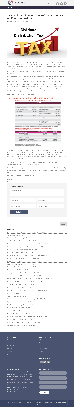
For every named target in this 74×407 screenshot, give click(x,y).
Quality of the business (13, 293)
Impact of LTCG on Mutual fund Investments (19, 281)
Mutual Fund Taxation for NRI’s (16, 252)
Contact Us (10, 354)
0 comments (33, 21)
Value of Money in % (13, 296)
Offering (9, 348)
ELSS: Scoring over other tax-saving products (20, 313)
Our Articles (42, 343)
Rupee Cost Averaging (13, 307)
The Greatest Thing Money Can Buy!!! (17, 241)
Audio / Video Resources (46, 346)
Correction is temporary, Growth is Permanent (20, 247)
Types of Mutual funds (13, 310)
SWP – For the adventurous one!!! (16, 264)
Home (9, 340)
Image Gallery (43, 348)
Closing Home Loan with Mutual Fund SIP (19, 273)
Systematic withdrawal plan (15, 302)
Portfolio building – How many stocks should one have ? (23, 290)
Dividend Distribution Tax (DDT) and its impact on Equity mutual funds (27, 278)
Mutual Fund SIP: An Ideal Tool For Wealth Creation (21, 316)
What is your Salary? (13, 238)
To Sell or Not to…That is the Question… (18, 284)
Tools (41, 351)
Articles (26, 21)
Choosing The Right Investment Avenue (18, 322)
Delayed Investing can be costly (16, 287)
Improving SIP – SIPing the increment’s (18, 267)
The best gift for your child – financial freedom (20, 276)
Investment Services (13, 346)
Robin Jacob (12, 21)
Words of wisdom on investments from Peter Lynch (22, 299)
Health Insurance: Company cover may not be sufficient (23, 244)
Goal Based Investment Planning (16, 235)
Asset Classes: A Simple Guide (16, 325)
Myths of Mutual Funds (14, 319)
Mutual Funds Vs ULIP (13, 270)
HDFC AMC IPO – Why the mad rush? (17, 249)
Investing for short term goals (15, 305)
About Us (10, 343)
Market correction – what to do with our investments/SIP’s (24, 255)
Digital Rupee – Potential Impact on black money (21, 232)
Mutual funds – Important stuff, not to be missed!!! (21, 258)
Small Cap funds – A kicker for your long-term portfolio (23, 261)
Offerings (42, 340)
